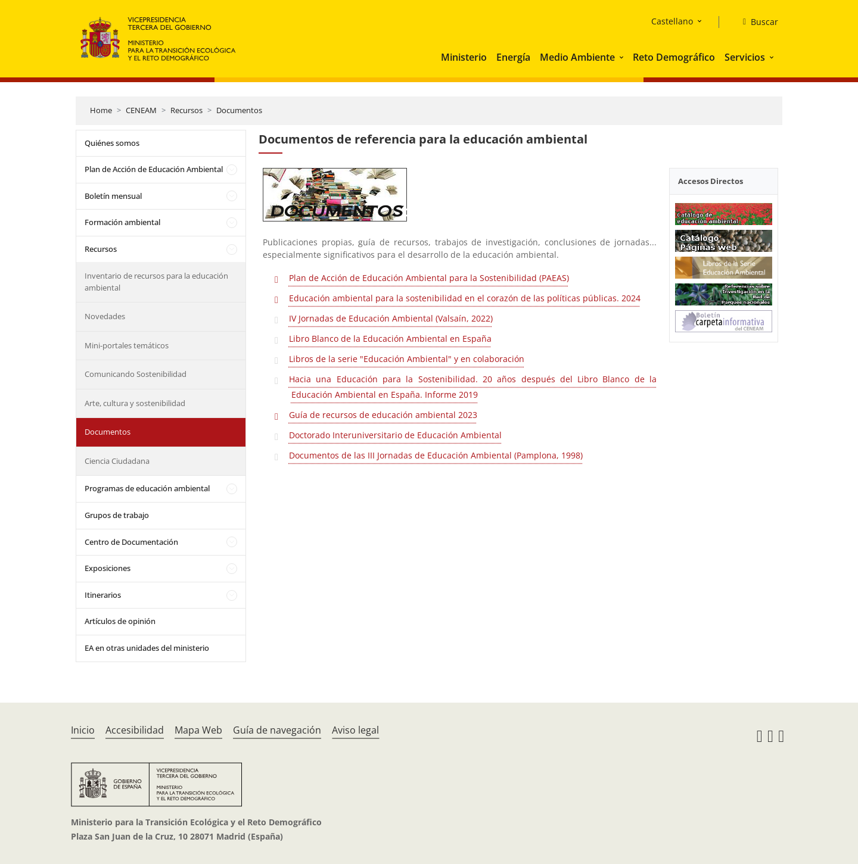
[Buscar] (755, 22)
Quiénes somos (112, 143)
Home (101, 110)
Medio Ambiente (577, 57)
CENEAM (141, 110)
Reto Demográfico (674, 57)
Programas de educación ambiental (147, 488)
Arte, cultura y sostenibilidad (135, 403)
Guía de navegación (277, 730)
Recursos (186, 110)
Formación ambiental (122, 222)
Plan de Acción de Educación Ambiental (154, 169)
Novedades (105, 316)
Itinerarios (103, 594)
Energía (513, 57)
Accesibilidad (134, 730)
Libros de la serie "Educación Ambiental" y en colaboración (406, 358)
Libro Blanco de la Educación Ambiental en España (390, 338)
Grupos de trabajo (117, 515)
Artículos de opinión (120, 621)
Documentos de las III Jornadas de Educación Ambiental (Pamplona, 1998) (436, 455)
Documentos (239, 110)
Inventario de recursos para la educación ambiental (156, 281)
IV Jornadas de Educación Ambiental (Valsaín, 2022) (391, 318)
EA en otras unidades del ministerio (147, 647)
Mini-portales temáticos (127, 345)
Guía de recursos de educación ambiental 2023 (383, 414)
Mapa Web (198, 730)
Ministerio (464, 57)
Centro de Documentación (131, 542)
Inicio (83, 730)
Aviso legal (355, 730)
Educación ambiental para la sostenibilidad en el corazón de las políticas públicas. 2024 (465, 298)
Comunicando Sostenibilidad (135, 374)
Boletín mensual (113, 196)
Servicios (745, 57)
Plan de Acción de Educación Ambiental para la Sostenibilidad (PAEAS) (429, 277)
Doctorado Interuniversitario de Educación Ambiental (395, 435)
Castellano (672, 21)
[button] (622, 57)
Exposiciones (107, 568)
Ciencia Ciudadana (117, 461)
